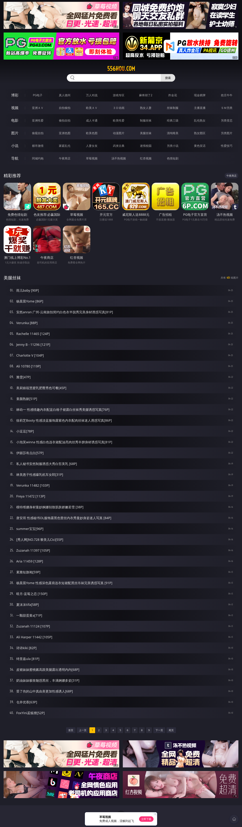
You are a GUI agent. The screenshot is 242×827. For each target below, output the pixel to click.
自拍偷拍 (64, 108)
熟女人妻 (146, 108)
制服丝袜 (146, 120)
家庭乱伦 (64, 146)
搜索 (168, 78)
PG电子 (37, 95)
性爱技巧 (226, 146)
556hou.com (121, 68)
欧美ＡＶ (92, 108)
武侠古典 (118, 146)
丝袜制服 (172, 108)
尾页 (171, 730)
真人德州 (64, 95)
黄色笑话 (200, 146)
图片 (14, 133)
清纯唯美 (172, 133)
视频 (14, 107)
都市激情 (38, 146)
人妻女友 (92, 146)
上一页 (83, 730)
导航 (14, 158)
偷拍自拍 (64, 120)
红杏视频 (146, 158)
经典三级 (172, 120)
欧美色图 (92, 133)
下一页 (159, 730)
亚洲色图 (64, 133)
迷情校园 (146, 146)
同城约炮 (38, 158)
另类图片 (226, 133)
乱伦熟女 (200, 120)
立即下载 (146, 819)
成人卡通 (92, 120)
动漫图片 (118, 133)
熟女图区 (200, 133)
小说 (14, 145)
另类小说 (172, 146)
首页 (70, 730)
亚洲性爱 (38, 120)
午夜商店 (64, 158)
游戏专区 (118, 95)
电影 (14, 120)
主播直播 (200, 108)
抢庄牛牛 (226, 95)
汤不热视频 (118, 158)
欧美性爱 (118, 120)
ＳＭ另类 (226, 108)
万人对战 (92, 95)
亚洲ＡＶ (38, 108)
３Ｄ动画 (118, 108)
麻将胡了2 (145, 95)
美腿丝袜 (146, 133)
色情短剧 (172, 158)
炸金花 (172, 95)
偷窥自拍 (38, 133)
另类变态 (226, 120)
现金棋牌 (200, 95)
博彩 (14, 95)
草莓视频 (92, 158)
